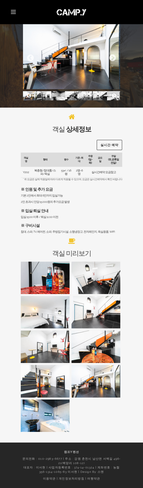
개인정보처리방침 (71, 478)
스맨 (101, 471)
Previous (30, 58)
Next (112, 58)
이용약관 (49, 478)
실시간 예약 (109, 145)
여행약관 (93, 478)
